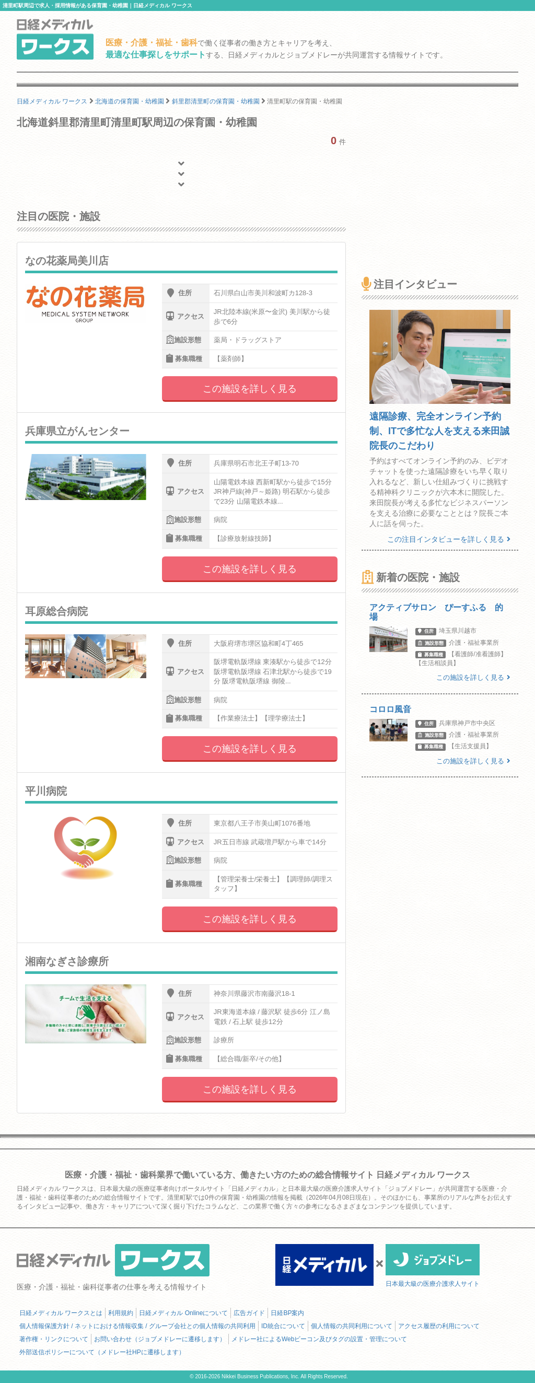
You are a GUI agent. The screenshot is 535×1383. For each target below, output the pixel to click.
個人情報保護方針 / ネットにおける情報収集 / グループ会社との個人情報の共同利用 (137, 1326)
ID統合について (283, 1326)
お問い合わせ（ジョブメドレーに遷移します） (160, 1339)
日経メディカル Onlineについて (183, 1313)
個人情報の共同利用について (351, 1326)
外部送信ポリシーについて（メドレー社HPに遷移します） (102, 1352)
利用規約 (120, 1313)
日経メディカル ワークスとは (60, 1313)
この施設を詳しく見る (250, 388)
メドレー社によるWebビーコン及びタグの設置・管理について (319, 1339)
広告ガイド (249, 1313)
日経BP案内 (287, 1313)
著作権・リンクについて (53, 1339)
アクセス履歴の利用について (439, 1326)
